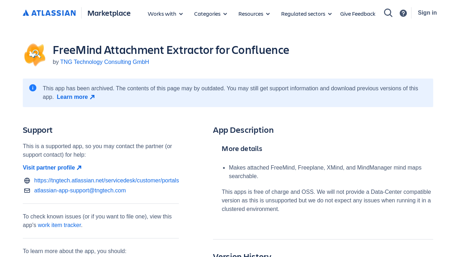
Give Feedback (357, 13)
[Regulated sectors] (306, 13)
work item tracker (59, 225)
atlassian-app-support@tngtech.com (80, 190)
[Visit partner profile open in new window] (101, 167)
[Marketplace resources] (254, 13)
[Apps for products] (165, 13)
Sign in (427, 13)
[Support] (403, 13)
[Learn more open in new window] (77, 97)
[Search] (388, 13)
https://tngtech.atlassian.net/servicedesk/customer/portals (106, 180)
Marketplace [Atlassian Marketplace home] (109, 12)
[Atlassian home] (49, 13)
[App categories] (210, 13)
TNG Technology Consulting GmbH (104, 62)
